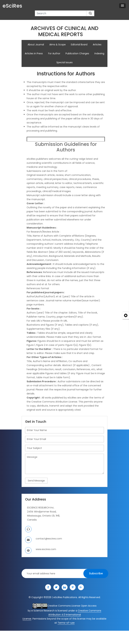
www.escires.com (46, 549)
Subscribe (96, 574)
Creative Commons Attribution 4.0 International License (62, 615)
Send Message (36, 481)
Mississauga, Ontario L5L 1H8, (43, 516)
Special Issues (64, 62)
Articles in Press (34, 53)
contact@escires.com (49, 539)
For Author (54, 53)
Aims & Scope (57, 44)
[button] (122, 5)
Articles (97, 44)
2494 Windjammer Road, (41, 512)
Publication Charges (77, 53)
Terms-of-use (66, 623)
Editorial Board (79, 44)
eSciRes (12, 5)
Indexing (99, 53)
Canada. (32, 520)
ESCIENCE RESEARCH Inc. (40, 508)
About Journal (36, 44)
